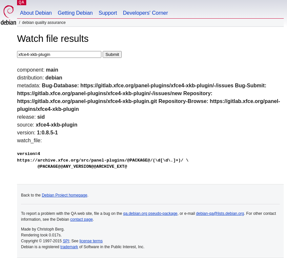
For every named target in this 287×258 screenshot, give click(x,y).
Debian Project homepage (64, 195)
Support (108, 13)
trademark (69, 247)
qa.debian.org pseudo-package (150, 213)
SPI (66, 241)
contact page (81, 219)
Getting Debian (75, 13)
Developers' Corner (145, 13)
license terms (91, 241)
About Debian (36, 13)
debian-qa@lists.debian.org (220, 213)
